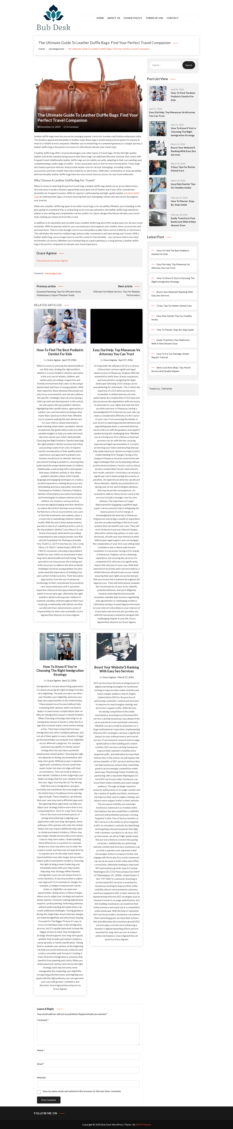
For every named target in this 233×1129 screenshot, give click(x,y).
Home (100, 18)
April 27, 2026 (125, 359)
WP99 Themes (143, 1124)
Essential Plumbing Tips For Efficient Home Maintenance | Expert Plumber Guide (62, 290)
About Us (113, 18)
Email (40, 1063)
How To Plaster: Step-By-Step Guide (175, 329)
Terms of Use (154, 18)
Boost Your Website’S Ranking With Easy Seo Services (116, 669)
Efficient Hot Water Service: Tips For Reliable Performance (114, 290)
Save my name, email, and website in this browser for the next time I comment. (82, 1091)
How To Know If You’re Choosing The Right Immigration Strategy (60, 670)
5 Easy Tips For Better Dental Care (174, 305)
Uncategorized (46, 108)
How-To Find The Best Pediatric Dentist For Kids (60, 352)
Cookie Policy (132, 18)
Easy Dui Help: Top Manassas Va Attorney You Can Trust (116, 352)
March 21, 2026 (126, 677)
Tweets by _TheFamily (160, 388)
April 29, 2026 (69, 359)
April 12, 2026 (69, 680)
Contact (173, 18)
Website (41, 1077)
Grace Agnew (54, 359)
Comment (43, 1020)
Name (41, 1050)
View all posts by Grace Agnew (52, 260)
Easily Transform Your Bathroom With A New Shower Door (183, 222)
